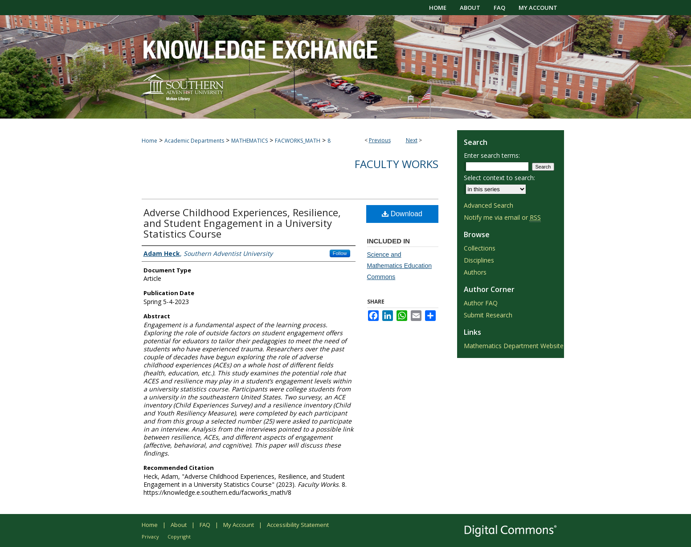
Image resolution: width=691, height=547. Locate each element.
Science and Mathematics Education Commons (399, 265)
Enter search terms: (492, 155)
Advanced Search (488, 205)
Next (411, 140)
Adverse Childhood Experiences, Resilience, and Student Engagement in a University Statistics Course (242, 223)
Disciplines (479, 260)
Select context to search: (499, 177)
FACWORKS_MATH (297, 140)
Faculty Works (396, 163)
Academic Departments (194, 140)
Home (149, 140)
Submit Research (488, 315)
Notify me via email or (502, 217)
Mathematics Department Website (514, 345)
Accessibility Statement (298, 525)
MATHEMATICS (249, 140)
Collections (479, 248)
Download (402, 214)
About (179, 525)
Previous (380, 140)
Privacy (150, 536)
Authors (475, 272)
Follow (340, 253)
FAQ (205, 525)
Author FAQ (481, 303)
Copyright (179, 536)
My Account (238, 525)
